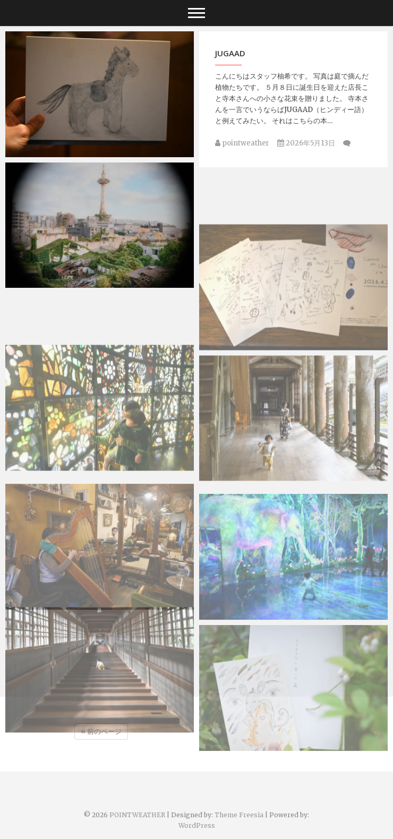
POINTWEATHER (137, 815)
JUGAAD (230, 53)
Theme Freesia (239, 815)
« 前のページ (101, 731)
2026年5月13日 (306, 143)
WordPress (196, 825)
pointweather (242, 143)
